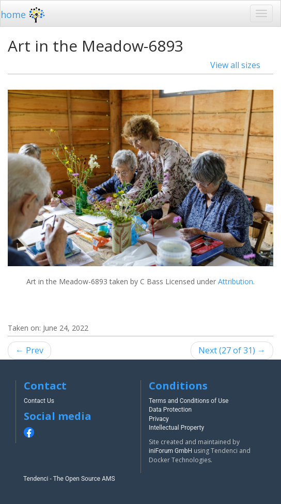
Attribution (235, 281)
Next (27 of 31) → (232, 350)
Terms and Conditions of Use (188, 401)
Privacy (159, 419)
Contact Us (39, 401)
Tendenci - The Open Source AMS (69, 479)
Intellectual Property (176, 428)
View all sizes (235, 65)
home (24, 14)
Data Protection (170, 410)
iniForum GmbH (170, 451)
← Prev (29, 350)
